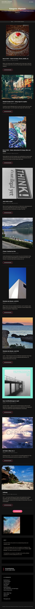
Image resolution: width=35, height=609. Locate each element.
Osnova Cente (6, 594)
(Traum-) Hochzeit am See (9, 251)
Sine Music (6, 585)
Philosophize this (7, 598)
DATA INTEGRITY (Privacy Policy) (18, 606)
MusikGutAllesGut (7, 587)
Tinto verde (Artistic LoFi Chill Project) (11, 588)
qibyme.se (6, 595)
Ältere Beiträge (17, 511)
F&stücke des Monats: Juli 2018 (10, 301)
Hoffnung (5, 492)
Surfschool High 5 (7, 581)
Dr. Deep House (7, 582)
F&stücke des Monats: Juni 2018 (11, 351)
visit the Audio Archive (10, 570)
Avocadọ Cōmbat (7, 1)
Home (12, 21)
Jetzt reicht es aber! (8, 201)
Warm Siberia (6, 584)
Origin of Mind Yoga (7, 593)
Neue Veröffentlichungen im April (11, 401)
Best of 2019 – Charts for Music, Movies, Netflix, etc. (16, 58)
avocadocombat (15, 60)
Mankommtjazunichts (8, 590)
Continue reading (8, 70)
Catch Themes (30, 606)
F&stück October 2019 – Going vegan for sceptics (15, 101)
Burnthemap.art (7, 580)
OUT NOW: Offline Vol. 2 (9, 451)
